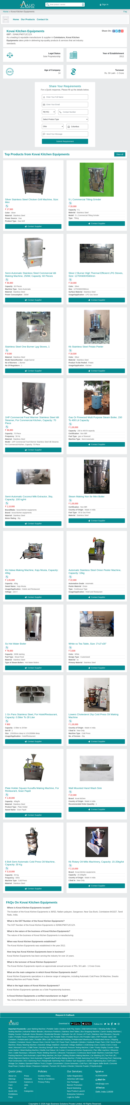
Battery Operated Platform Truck (32, 1062)
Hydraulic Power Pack (96, 1041)
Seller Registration (75, 1075)
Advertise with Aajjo (75, 1078)
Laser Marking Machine (36, 1028)
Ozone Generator (71, 1062)
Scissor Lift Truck (84, 1033)
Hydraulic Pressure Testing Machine (74, 1046)
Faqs (11, 1096)
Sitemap (12, 1078)
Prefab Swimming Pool (85, 1057)
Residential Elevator (52, 1033)
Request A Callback (65, 1014)
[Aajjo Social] (105, 1023)
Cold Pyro (83, 1062)
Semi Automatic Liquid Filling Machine (38, 1054)
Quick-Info (13, 1090)
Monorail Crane (20, 1046)
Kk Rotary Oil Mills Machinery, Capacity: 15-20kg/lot (96, 860)
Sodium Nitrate (25, 1065)
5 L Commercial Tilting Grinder (85, 198)
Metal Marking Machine (29, 1049)
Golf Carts (112, 1060)
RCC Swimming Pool (32, 1060)
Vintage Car (13, 1062)
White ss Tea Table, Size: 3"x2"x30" (87, 642)
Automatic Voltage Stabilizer (72, 1044)
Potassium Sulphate (40, 1065)
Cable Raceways (20, 1052)
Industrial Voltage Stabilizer (48, 1044)
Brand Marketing (74, 1087)
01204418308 (101, 1074)
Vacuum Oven (38, 1041)
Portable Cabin (52, 1028)
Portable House (21, 1036)
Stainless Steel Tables (70, 1031)
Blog (10, 1087)
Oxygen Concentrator (54, 1062)
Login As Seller (73, 1096)
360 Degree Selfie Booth (98, 1062)
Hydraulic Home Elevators (33, 1033)
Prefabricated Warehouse (82, 1038)
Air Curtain (60, 1049)
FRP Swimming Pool (103, 1057)
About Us (12, 1075)
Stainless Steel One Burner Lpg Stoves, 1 (27, 345)
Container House (24, 1041)
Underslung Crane (91, 1044)
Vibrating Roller (104, 1028)
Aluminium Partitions (52, 1031)
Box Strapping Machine (90, 1031)
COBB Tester (33, 1046)
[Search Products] (46, 4)
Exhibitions (13, 1093)
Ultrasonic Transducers (67, 1052)
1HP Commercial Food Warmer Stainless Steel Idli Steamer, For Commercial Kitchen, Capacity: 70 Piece (32, 419)
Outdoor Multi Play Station (70, 1028)
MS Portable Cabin (87, 1036)
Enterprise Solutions (75, 1093)
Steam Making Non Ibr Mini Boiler (86, 495)
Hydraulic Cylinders (78, 1041)
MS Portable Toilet (58, 1036)
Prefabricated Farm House (38, 1036)
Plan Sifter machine (101, 1049)
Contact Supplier (33, 225)
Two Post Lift (110, 1054)
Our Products (30, 18)
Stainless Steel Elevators (102, 1033)
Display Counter (15, 1033)
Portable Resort (72, 1036)
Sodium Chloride (67, 1065)
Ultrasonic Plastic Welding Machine (42, 1052)
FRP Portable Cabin (104, 1036)
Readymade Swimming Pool (53, 1060)
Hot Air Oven (50, 1041)
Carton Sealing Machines (110, 1031)
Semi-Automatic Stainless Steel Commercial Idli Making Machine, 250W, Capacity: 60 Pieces (30, 273)
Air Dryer (58, 1054)
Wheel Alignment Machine (19, 1057)
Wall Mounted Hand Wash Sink (85, 787)
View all (119, 153)
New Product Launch (76, 1090)
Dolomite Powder (82, 1065)
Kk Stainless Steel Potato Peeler (86, 345)
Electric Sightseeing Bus (96, 1060)
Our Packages (73, 1081)
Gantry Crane (105, 1044)
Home (6, 10)
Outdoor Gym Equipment (75, 1060)
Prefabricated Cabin (25, 1038)
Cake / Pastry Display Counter (101, 1046)
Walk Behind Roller (89, 1028)
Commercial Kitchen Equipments (79, 1049)
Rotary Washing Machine (26, 1044)
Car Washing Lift (97, 1054)
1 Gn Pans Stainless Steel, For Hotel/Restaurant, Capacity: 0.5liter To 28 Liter (31, 715)
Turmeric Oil (54, 1065)
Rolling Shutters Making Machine (76, 1054)
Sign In (104, 4)
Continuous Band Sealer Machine (90, 1052)
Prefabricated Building (61, 1038)
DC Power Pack (62, 1041)
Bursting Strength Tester (48, 1046)
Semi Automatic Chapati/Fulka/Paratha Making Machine (52, 1057)
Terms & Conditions (46, 1078)
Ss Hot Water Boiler (15, 642)
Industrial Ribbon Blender (33, 1031)
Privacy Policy (44, 1081)
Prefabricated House (101, 1038)
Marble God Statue (47, 1049)
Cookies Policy (44, 1075)
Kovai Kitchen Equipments (22, 10)
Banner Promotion (74, 1084)
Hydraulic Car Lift (68, 1033)
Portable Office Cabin (43, 1038)
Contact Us (44, 18)
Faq (125, 10)
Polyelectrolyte (96, 1065)
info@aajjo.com (102, 1083)
